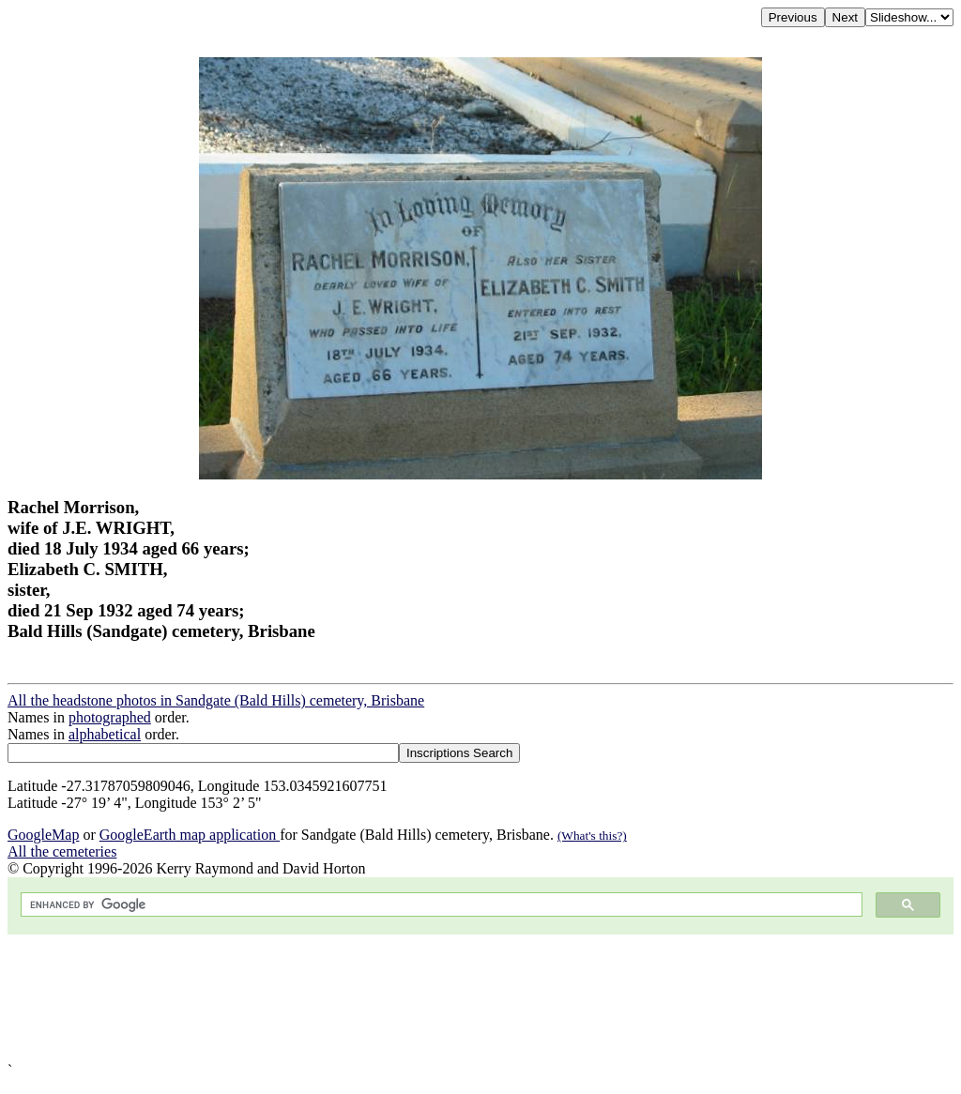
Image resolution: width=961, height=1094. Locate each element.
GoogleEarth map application (189, 835)
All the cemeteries (62, 851)
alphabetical (105, 734)
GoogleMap (43, 835)
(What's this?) (592, 835)
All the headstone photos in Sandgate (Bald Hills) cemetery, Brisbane (216, 700)
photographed (110, 717)
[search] (439, 905)
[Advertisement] (480, 998)
